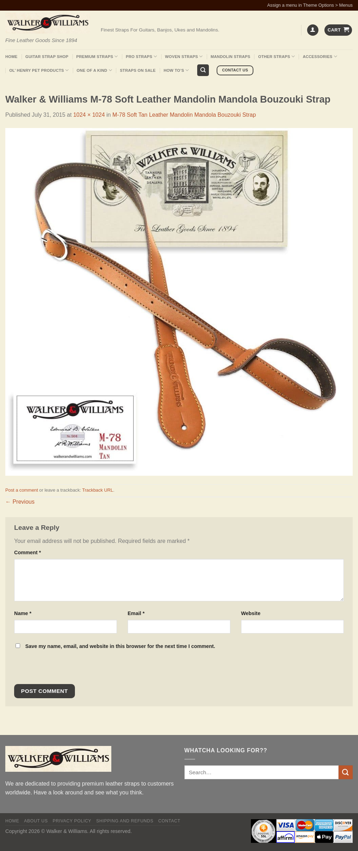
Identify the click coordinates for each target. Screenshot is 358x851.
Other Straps (276, 56)
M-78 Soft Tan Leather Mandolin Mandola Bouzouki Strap (184, 115)
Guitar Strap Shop (47, 56)
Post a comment (21, 490)
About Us (36, 820)
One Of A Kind (94, 70)
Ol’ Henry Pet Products (39, 70)
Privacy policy (72, 820)
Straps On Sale (137, 70)
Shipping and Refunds (124, 820)
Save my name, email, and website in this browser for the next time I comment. (120, 646)
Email (136, 613)
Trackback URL (97, 490)
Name (22, 613)
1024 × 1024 (89, 115)
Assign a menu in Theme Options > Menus (310, 5)
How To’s (176, 70)
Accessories (320, 56)
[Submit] (346, 772)
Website (250, 613)
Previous (20, 502)
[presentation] (62, 668)
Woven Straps (184, 56)
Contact (169, 820)
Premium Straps (97, 56)
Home (11, 56)
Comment (27, 552)
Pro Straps (141, 56)
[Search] (203, 70)
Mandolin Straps (230, 56)
